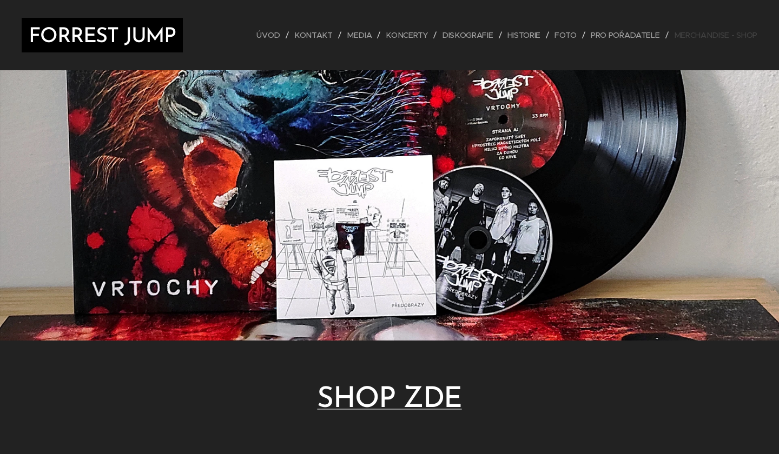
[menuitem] (275, 35)
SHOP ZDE (389, 399)
